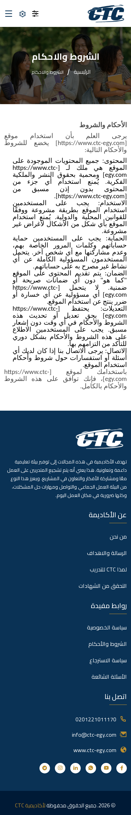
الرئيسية (82, 71)
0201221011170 (95, 719)
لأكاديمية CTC (30, 805)
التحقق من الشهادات (103, 585)
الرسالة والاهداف (107, 552)
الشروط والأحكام (107, 643)
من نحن (118, 536)
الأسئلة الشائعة (109, 676)
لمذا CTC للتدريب (108, 569)
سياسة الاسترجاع (108, 660)
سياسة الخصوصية (107, 627)
